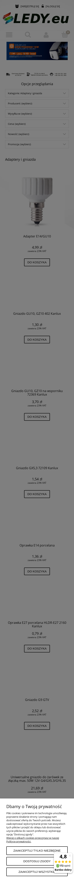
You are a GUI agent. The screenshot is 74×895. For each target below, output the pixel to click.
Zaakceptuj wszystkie (37, 871)
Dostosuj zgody (37, 861)
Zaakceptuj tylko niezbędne (37, 850)
